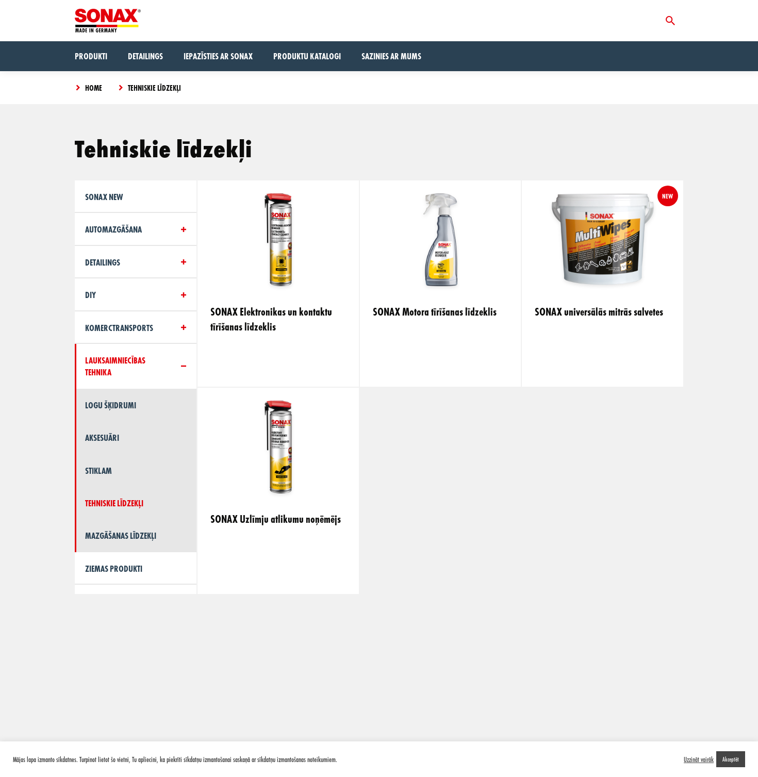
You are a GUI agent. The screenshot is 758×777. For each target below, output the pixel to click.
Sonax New (104, 197)
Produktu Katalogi (307, 56)
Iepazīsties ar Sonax (218, 56)
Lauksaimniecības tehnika (115, 366)
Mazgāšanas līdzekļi (120, 535)
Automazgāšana (113, 229)
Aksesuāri (102, 437)
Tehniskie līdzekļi (154, 87)
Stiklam (98, 470)
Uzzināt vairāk (699, 759)
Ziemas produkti (113, 568)
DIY (90, 295)
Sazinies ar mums (391, 56)
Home (93, 87)
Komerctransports (119, 328)
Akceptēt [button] (730, 759)
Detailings (145, 56)
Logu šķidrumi (110, 405)
